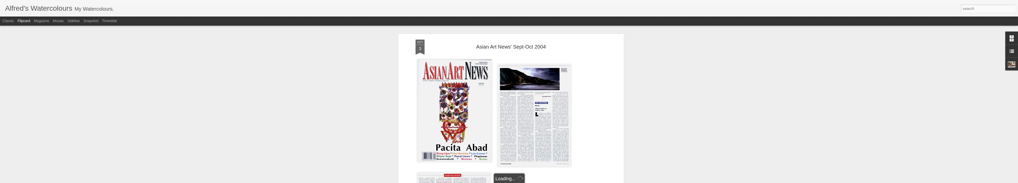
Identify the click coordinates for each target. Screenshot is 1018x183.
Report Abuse (525, 180)
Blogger (510, 180)
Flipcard (24, 21)
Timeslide (109, 21)
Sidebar (74, 21)
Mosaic (58, 21)
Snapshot (90, 21)
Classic (8, 21)
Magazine (41, 21)
